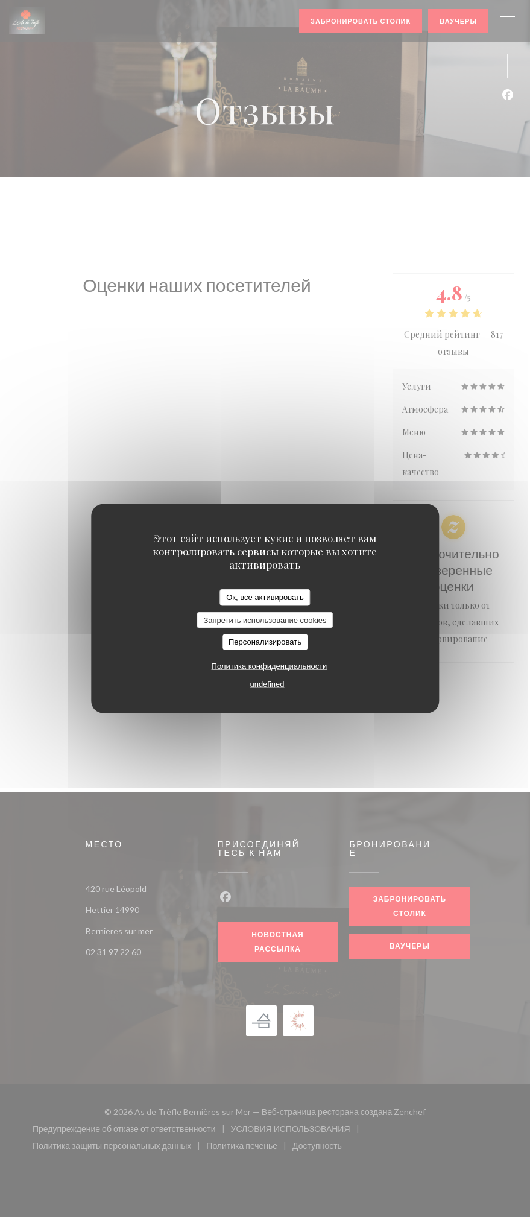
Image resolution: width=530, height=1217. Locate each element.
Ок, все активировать (264, 597)
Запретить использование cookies (264, 619)
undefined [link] (267, 683)
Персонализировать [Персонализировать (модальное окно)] (265, 641)
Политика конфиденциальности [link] (269, 665)
